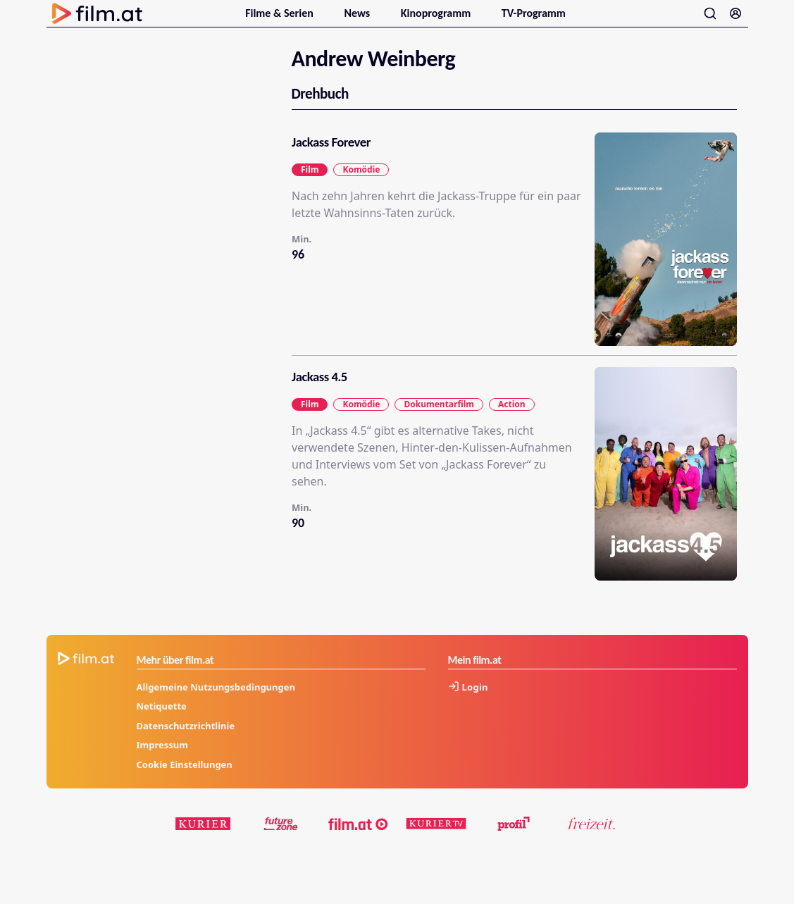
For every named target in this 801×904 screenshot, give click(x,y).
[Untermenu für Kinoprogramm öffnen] (479, 19)
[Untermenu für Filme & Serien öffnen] (321, 19)
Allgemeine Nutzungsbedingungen (216, 703)
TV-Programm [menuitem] (534, 21)
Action (511, 420)
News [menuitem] (358, 21)
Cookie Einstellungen (184, 780)
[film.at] (358, 841)
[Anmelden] (735, 22)
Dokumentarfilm (438, 420)
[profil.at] (513, 841)
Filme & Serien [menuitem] (280, 21)
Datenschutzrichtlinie (186, 742)
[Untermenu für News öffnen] (378, 19)
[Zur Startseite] (97, 21)
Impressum (162, 761)
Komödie (361, 186)
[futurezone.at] (281, 841)
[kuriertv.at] (436, 841)
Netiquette (162, 723)
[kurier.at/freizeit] (591, 841)
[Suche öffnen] (710, 22)
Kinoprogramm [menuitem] (437, 21)
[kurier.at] (203, 841)
